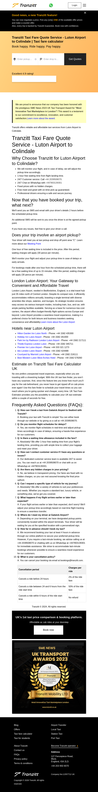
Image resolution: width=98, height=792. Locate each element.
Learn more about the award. (41, 118)
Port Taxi (55, 738)
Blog (16, 725)
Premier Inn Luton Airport (29, 347)
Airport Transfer (58, 725)
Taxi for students (22, 738)
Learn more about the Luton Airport (58, 322)
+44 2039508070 (53, 179)
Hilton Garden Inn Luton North (32, 333)
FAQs (17, 754)
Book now (48, 630)
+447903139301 (54, 183)
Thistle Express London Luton (32, 344)
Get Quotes (75, 59)
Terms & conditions (23, 763)
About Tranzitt (21, 746)
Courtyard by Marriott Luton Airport (34, 354)
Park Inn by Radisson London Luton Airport (38, 340)
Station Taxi (56, 734)
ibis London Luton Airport (29, 351)
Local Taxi (56, 729)
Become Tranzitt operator (64, 746)
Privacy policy (20, 759)
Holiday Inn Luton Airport (29, 337)
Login (74, 5)
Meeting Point (34, 244)
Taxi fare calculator (23, 734)
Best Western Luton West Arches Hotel (36, 358)
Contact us (19, 750)
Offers (17, 729)
